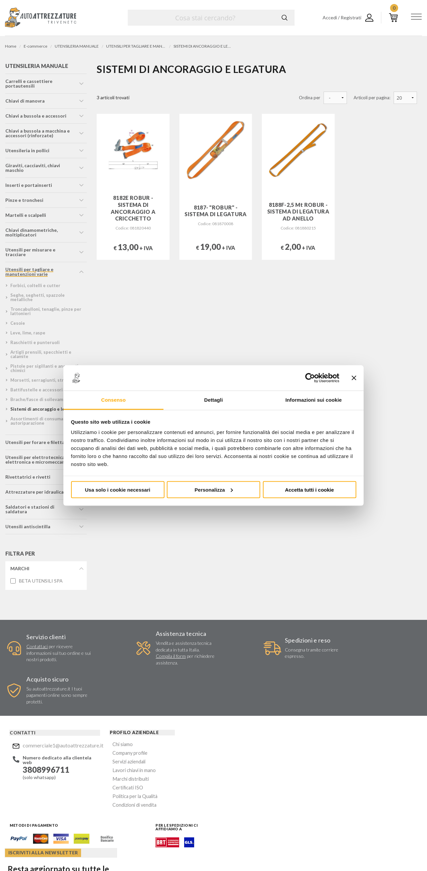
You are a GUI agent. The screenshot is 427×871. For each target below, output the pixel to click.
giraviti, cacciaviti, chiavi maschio (32, 169)
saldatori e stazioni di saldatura (29, 511)
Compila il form (145, 664)
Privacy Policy (260, 781)
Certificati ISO (110, 754)
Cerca (284, 17)
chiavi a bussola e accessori (35, 117)
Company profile (112, 722)
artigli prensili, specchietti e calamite (40, 356)
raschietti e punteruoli (34, 344)
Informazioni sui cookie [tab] (314, 400)
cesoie (17, 324)
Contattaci (33, 648)
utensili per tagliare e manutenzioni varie (29, 273)
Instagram (236, 813)
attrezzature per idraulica (34, 493)
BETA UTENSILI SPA (40, 582)
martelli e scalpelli (25, 216)
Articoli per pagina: (372, 98)
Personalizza (213, 489)
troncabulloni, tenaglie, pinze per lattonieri (45, 313)
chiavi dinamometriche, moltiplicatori (31, 234)
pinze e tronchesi (24, 202)
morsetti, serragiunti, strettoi (42, 381)
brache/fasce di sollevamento (41, 401)
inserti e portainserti (28, 187)
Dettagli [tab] (213, 400)
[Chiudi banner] (354, 378)
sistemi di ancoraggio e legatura (44, 410)
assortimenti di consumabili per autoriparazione (44, 422)
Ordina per (309, 98)
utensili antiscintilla (27, 528)
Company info (176, 852)
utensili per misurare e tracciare (30, 253)
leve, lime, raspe (27, 334)
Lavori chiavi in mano (116, 738)
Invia (295, 761)
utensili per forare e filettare (37, 444)
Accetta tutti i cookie (309, 489)
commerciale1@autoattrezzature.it (52, 715)
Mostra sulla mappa (351, 761)
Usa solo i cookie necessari (117, 489)
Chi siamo (105, 714)
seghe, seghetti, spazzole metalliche (37, 299)
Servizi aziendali (111, 730)
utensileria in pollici (27, 152)
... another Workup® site (398, 854)
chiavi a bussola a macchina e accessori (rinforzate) (37, 135)
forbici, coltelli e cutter (35, 287)
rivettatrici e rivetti (27, 478)
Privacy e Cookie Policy (232, 852)
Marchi (19, 570)
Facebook (223, 813)
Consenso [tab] (113, 400)
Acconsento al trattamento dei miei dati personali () (261, 778)
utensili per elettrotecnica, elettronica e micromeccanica (38, 461)
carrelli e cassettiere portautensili (28, 85)
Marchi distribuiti (112, 746)
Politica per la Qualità (117, 762)
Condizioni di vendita (116, 770)
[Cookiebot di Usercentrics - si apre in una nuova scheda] (310, 378)
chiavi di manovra (24, 102)
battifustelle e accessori (36, 391)
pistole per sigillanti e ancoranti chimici (44, 370)
